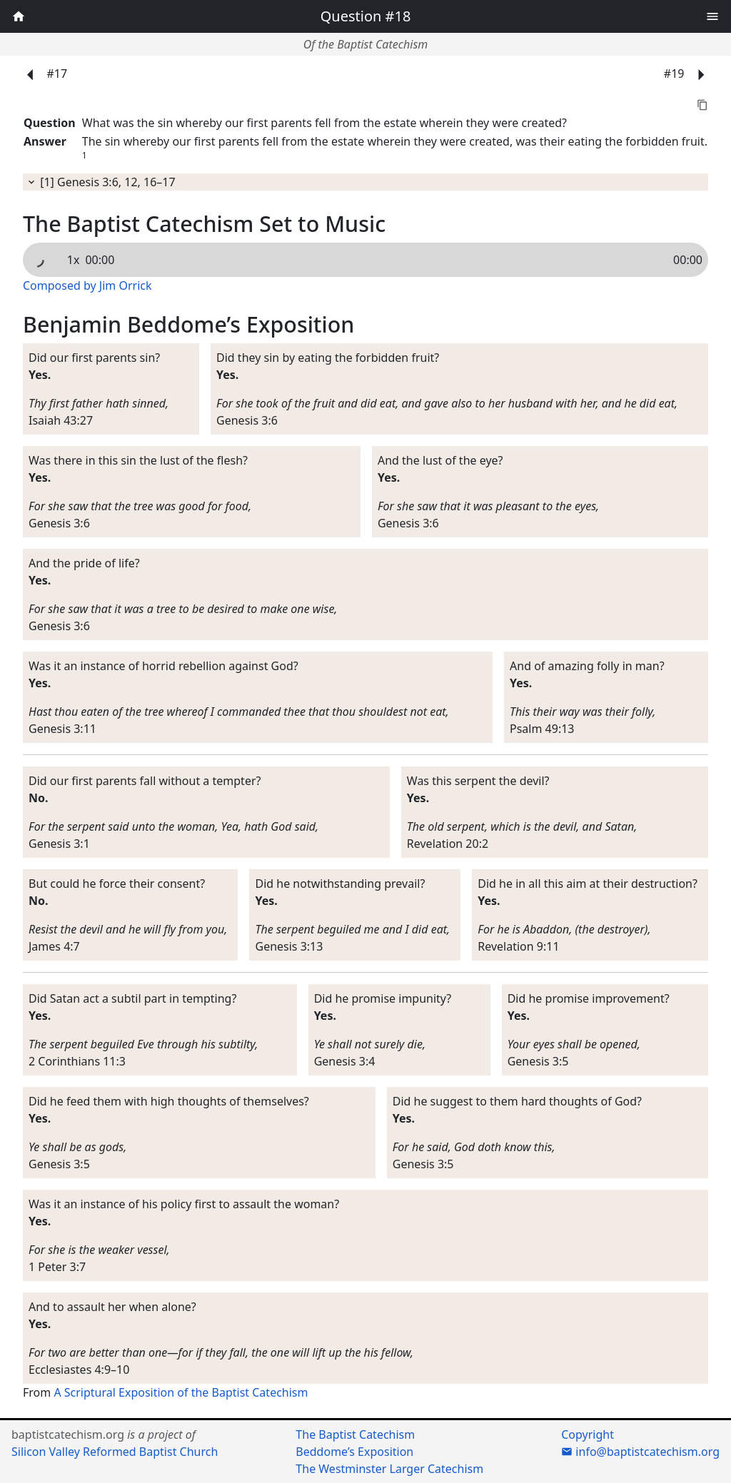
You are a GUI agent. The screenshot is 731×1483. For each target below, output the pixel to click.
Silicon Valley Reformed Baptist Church (114, 1451)
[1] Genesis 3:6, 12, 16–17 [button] (101, 182)
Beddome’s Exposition (354, 1451)
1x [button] (73, 260)
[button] (712, 14)
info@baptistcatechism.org (640, 1451)
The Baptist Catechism (355, 1434)
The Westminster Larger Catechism (389, 1469)
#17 (42, 74)
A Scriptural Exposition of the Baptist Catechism (181, 1392)
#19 (689, 74)
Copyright (587, 1434)
